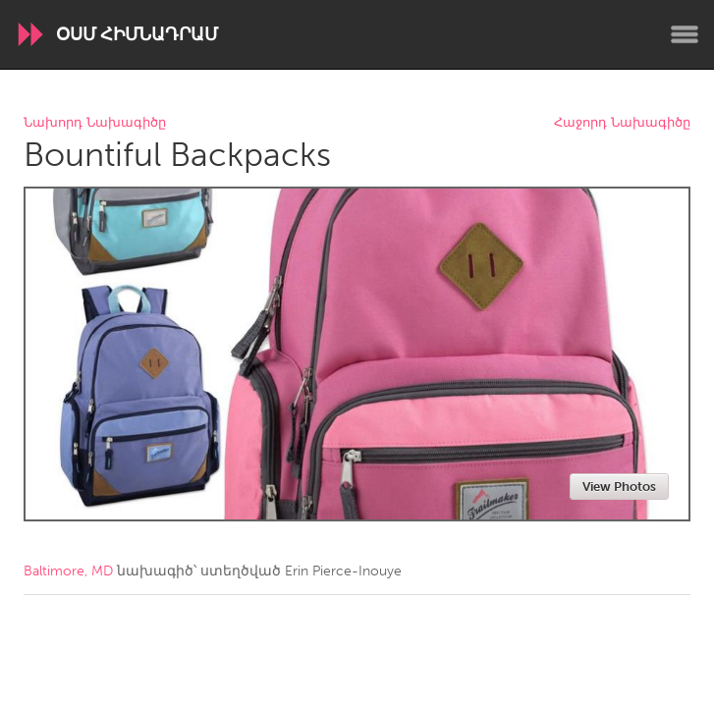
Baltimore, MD (68, 571)
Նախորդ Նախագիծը (95, 123)
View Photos (619, 486)
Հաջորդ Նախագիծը (622, 123)
